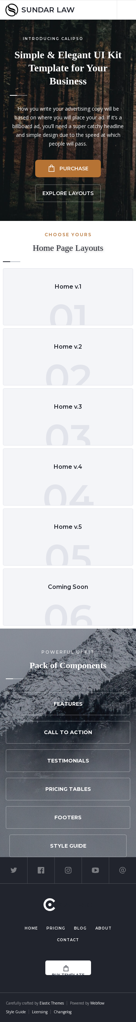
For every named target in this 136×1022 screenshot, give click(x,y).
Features (68, 704)
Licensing (40, 1011)
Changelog (62, 1011)
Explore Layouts (68, 193)
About (103, 928)
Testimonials (68, 760)
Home (31, 928)
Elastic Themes (52, 1003)
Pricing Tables (68, 789)
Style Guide (68, 846)
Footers (68, 817)
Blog (80, 928)
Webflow (97, 1003)
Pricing (55, 928)
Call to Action (68, 732)
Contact (68, 940)
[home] (40, 9)
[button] (126, 9)
